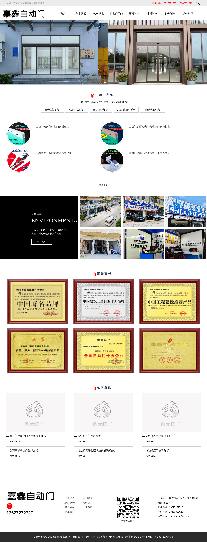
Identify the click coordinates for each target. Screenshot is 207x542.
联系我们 (187, 13)
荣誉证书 (134, 13)
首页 (63, 13)
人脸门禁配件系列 (126, 109)
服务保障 (170, 13)
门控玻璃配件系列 (152, 109)
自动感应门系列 (52, 109)
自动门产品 (116, 13)
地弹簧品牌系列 (77, 109)
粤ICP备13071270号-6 (160, 536)
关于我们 (81, 13)
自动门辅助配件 (101, 109)
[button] (102, 82)
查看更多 (103, 185)
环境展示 (152, 13)
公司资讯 (98, 13)
